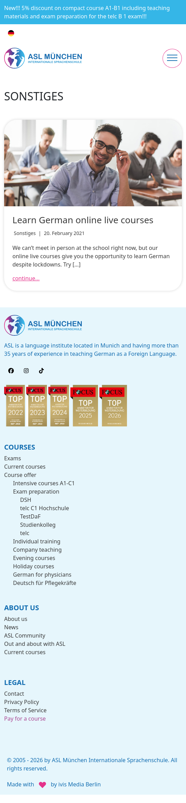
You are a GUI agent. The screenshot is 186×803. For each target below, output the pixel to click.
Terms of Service (25, 710)
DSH (25, 500)
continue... (26, 278)
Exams (12, 458)
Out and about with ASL (34, 644)
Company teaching (37, 549)
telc (24, 533)
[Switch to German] (11, 33)
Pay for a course (25, 718)
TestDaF (30, 516)
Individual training (36, 541)
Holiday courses (33, 566)
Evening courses (34, 558)
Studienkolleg (38, 525)
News (11, 627)
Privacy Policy (21, 702)
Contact (14, 693)
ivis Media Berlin (79, 784)
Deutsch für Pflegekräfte (44, 583)
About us (15, 619)
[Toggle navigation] (172, 58)
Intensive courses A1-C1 (44, 483)
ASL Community (24, 635)
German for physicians (42, 574)
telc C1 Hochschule (44, 508)
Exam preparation (36, 491)
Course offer (20, 475)
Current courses (25, 466)
